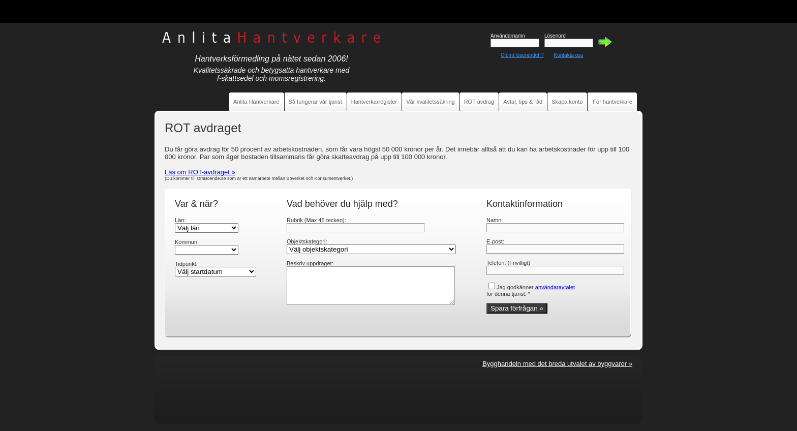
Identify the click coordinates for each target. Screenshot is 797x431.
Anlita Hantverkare (256, 102)
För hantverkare (612, 102)
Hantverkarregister (374, 102)
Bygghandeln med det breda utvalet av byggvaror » (557, 363)
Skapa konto (567, 102)
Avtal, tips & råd (522, 102)
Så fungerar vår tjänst (315, 102)
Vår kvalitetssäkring (430, 102)
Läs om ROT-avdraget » (200, 172)
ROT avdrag (479, 102)
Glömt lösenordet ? (522, 55)
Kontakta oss (569, 55)
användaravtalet (555, 287)
